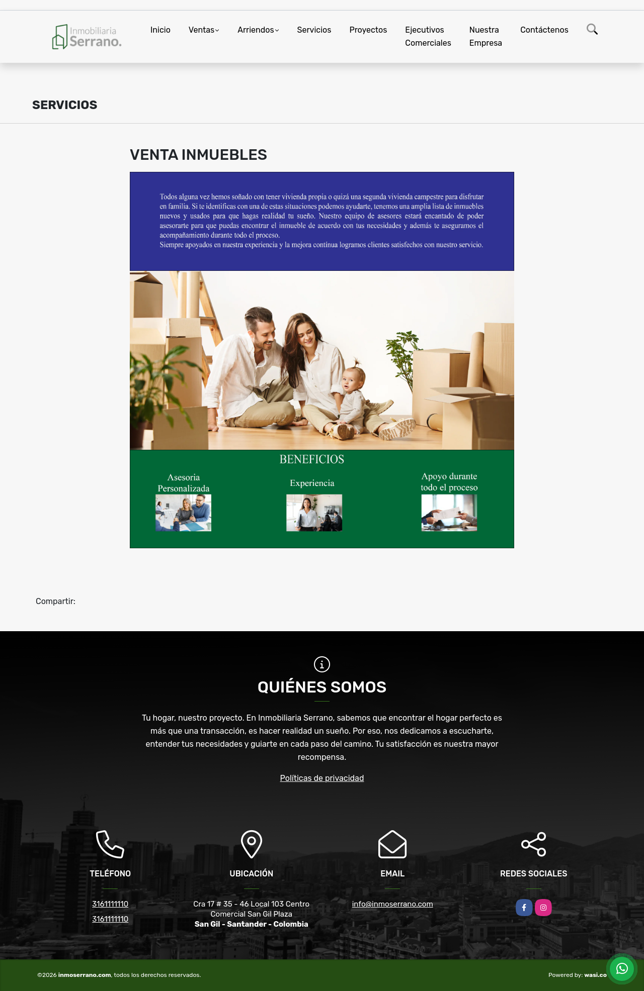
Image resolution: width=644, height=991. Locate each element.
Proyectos (368, 30)
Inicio (160, 30)
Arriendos (255, 30)
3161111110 (110, 904)
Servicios (314, 30)
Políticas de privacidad (322, 778)
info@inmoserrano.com (392, 904)
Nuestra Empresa (485, 36)
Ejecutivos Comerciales (428, 36)
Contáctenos (544, 30)
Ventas (201, 30)
